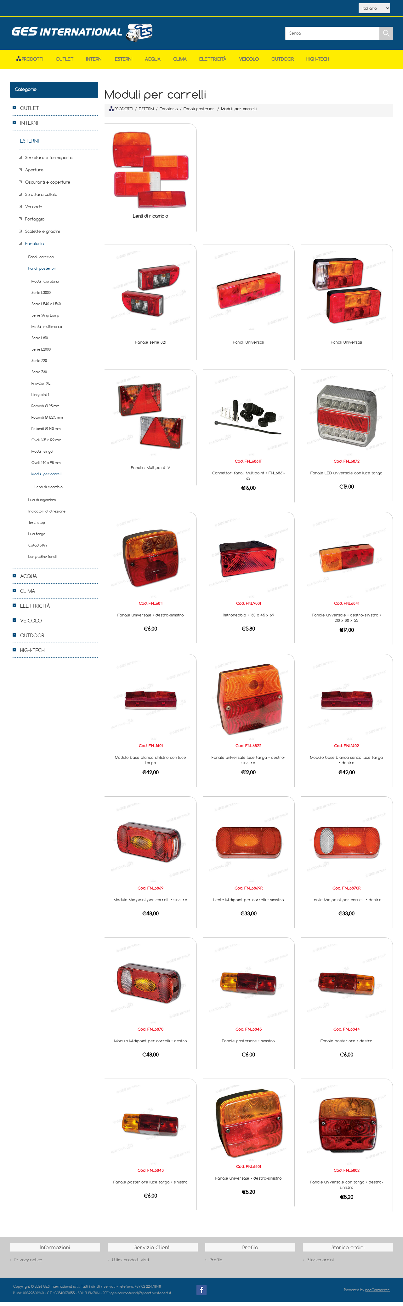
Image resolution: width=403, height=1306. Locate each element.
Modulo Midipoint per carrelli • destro (150, 1044)
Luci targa (36, 538)
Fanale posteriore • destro (346, 1044)
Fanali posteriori (42, 272)
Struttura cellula (41, 198)
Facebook (201, 1294)
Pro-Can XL (40, 387)
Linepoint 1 (40, 398)
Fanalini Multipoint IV (150, 471)
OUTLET (64, 63)
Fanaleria (34, 247)
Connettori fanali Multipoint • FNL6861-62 (248, 479)
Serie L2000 (41, 353)
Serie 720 (39, 364)
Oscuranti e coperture (47, 186)
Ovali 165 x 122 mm (46, 444)
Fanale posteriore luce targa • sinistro (150, 1186)
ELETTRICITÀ (212, 63)
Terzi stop (36, 526)
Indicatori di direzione (46, 515)
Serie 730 (39, 376)
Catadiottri (37, 549)
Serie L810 (39, 342)
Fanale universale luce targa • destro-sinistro (249, 764)
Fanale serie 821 (150, 346)
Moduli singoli (42, 455)
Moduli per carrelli (47, 478)
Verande (33, 211)
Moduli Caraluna (45, 285)
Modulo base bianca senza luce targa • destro (346, 764)
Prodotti (29, 63)
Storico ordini (320, 1264)
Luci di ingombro (42, 503)
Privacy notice (28, 1264)
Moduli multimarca (46, 330)
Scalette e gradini (42, 235)
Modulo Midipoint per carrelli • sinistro (150, 903)
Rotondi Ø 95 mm (45, 410)
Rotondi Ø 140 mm (45, 432)
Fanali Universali (248, 346)
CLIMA (180, 63)
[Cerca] (332, 37)
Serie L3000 (41, 296)
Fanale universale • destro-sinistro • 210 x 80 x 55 (346, 621)
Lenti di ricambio (150, 220)
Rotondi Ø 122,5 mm (47, 421)
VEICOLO (249, 63)
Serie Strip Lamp (45, 319)
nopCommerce (377, 1294)
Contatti (115, 8)
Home (28, 8)
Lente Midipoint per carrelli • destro (347, 903)
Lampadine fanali (42, 560)
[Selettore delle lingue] (374, 10)
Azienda (56, 8)
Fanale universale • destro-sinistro (150, 618)
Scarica (86, 8)
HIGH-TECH (317, 63)
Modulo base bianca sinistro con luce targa (150, 764)
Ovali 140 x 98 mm (45, 466)
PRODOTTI (121, 112)
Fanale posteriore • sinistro (248, 1044)
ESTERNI (123, 63)
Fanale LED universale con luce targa (346, 476)
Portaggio (34, 223)
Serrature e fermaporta (48, 161)
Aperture (34, 174)
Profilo (216, 1264)
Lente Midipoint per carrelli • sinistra (248, 903)
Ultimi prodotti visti (130, 1264)
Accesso (143, 8)
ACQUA (153, 63)
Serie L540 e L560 (46, 308)
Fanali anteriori (41, 261)
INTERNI (94, 63)
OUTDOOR (282, 63)
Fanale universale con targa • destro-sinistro (346, 1188)
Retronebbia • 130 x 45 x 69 (248, 618)
